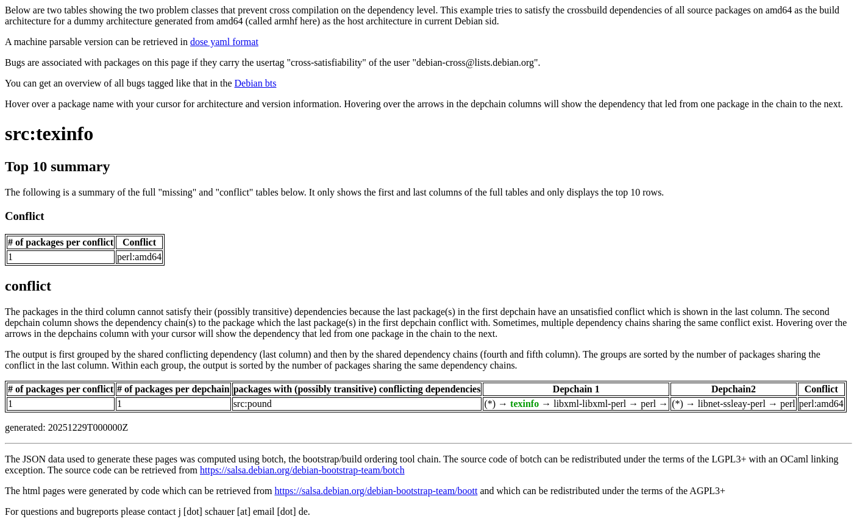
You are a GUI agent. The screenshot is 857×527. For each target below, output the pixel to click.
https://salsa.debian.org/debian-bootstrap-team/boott (375, 491)
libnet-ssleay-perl (732, 403)
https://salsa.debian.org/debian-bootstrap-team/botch (302, 470)
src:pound (252, 403)
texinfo (524, 403)
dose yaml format (224, 42)
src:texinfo (49, 133)
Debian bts (256, 83)
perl (648, 403)
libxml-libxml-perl (589, 403)
